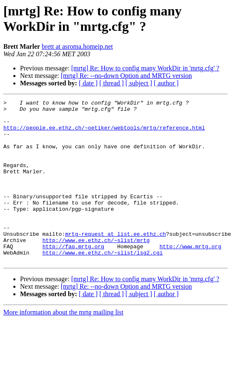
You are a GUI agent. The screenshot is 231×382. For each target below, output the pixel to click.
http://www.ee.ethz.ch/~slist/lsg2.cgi (103, 283)
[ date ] (88, 83)
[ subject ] (139, 83)
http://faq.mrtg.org (73, 276)
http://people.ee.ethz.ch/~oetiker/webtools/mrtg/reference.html (104, 133)
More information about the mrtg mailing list (63, 344)
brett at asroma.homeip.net (77, 46)
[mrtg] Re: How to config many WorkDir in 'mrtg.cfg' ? (145, 68)
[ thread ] (111, 83)
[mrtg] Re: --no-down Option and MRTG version (126, 75)
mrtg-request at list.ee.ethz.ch (115, 261)
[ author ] (166, 83)
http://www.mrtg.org (190, 276)
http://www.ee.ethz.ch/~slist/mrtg (96, 268)
